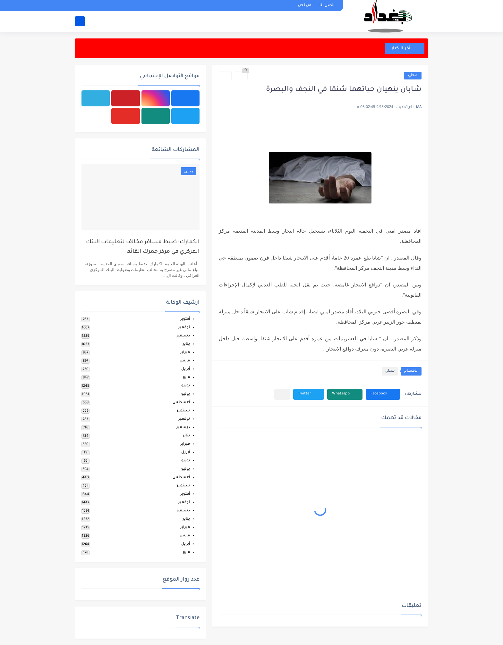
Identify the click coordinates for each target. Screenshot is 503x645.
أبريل (185, 369)
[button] (383, 394)
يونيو (185, 386)
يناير (186, 344)
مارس (185, 361)
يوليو (185, 394)
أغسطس (181, 403)
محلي (412, 75)
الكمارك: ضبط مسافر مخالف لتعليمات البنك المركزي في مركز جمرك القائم (143, 247)
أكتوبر (185, 319)
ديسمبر (183, 336)
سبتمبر (183, 411)
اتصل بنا (327, 6)
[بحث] (80, 21)
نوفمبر (184, 328)
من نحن (304, 6)
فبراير (185, 353)
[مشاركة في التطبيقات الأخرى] (282, 394)
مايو (186, 378)
